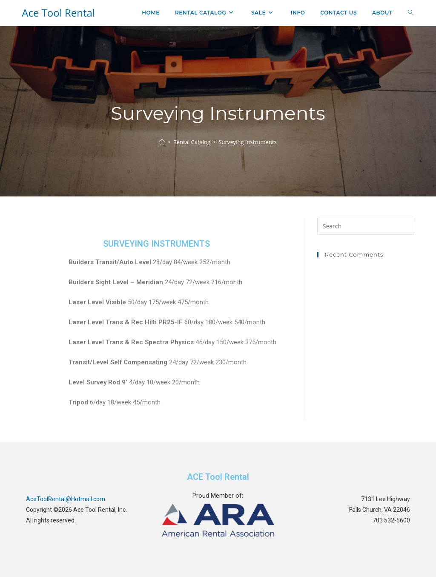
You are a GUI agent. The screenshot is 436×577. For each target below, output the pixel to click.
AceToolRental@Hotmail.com (65, 499)
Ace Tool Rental (58, 13)
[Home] (162, 142)
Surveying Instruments (247, 142)
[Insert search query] (365, 226)
